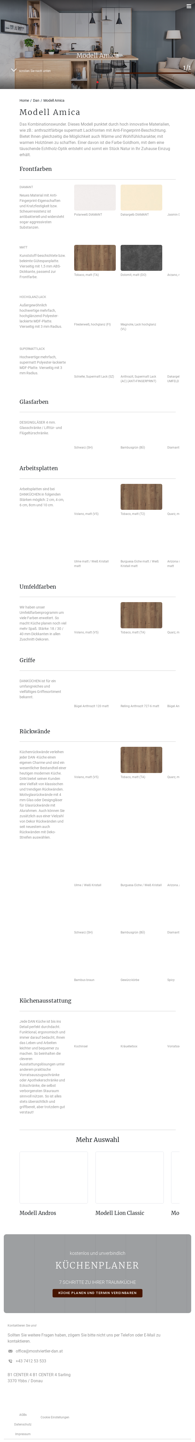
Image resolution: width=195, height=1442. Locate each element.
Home (24, 100)
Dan (36, 100)
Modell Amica (53, 100)
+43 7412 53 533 (31, 1361)
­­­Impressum (23, 1434)
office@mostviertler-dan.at (39, 1351)
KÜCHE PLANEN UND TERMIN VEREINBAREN (97, 1293)
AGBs (23, 1415)
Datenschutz (22, 1424)
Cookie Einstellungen (55, 1417)
